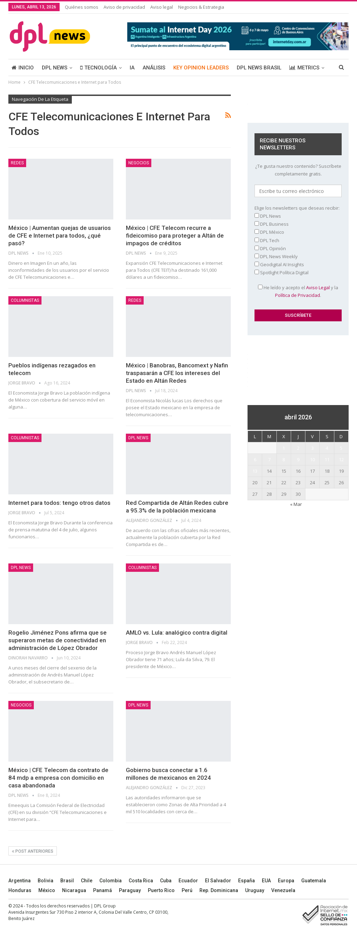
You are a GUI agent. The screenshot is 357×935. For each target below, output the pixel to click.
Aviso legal (161, 7)
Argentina (19, 880)
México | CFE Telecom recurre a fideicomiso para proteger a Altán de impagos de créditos (175, 235)
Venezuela (283, 890)
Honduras (19, 890)
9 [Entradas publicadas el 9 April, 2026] (298, 459)
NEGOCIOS (138, 162)
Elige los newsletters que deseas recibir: (297, 208)
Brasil (67, 880)
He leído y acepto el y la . (298, 291)
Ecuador (188, 880)
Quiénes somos (81, 7)
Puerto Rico (161, 890)
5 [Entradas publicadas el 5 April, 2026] (341, 448)
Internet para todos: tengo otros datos (59, 502)
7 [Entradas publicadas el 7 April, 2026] (269, 459)
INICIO (23, 68)
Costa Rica (141, 880)
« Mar (296, 504)
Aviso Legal (318, 287)
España (246, 880)
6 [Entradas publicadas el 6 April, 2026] (255, 459)
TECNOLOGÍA (98, 68)
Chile (86, 880)
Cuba (166, 880)
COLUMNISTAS (25, 300)
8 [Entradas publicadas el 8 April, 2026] (283, 459)
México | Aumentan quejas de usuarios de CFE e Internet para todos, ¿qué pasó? (59, 235)
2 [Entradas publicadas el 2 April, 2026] (298, 448)
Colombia (110, 880)
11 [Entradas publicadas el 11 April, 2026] (327, 459)
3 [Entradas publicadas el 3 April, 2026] (312, 448)
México (46, 890)
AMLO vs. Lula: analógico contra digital (176, 632)
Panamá (102, 890)
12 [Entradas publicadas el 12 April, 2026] (341, 459)
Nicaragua (74, 890)
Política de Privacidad (297, 295)
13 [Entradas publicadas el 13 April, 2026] (254, 471)
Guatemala (313, 880)
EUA (266, 880)
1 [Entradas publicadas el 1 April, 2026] (283, 448)
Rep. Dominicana (218, 890)
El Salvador (218, 880)
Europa (286, 880)
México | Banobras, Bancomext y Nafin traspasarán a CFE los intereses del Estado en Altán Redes (177, 373)
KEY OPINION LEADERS (201, 68)
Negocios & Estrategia (201, 7)
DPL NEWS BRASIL (259, 68)
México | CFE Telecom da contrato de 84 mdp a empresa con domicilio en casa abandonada (58, 777)
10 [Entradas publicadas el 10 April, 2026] (312, 459)
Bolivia (45, 880)
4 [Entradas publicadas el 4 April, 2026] (327, 448)
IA (132, 68)
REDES (17, 162)
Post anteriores (32, 851)
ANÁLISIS (154, 68)
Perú (187, 890)
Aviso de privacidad (124, 7)
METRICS (304, 68)
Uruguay (254, 890)
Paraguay (130, 890)
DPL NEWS (54, 68)
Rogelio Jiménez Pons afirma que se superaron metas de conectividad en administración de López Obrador (57, 640)
